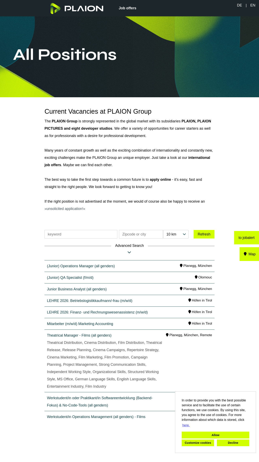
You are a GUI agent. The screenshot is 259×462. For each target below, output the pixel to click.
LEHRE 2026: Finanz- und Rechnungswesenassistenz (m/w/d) (97, 312)
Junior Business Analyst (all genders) (77, 289)
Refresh (204, 234)
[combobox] (176, 234)
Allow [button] (215, 435)
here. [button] (186, 425)
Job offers (127, 8)
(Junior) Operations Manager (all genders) (81, 266)
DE (239, 5)
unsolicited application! (65, 209)
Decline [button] (233, 442)
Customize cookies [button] (198, 442)
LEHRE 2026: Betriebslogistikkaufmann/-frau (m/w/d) (89, 301)
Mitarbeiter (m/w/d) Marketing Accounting (80, 324)
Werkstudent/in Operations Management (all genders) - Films (96, 417)
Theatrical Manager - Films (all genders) (79, 335)
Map (249, 254)
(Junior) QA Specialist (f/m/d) (70, 278)
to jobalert (247, 238)
